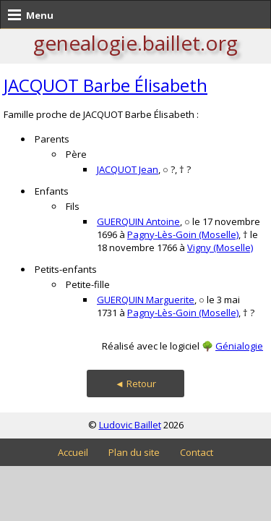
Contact (196, 452)
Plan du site (134, 452)
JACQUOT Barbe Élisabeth (105, 85)
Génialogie (239, 345)
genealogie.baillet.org (135, 42)
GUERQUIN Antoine (138, 221)
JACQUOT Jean (127, 169)
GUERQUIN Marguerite (145, 299)
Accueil (73, 452)
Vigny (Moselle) (220, 247)
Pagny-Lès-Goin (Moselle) (182, 234)
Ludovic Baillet (130, 424)
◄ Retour (135, 383)
